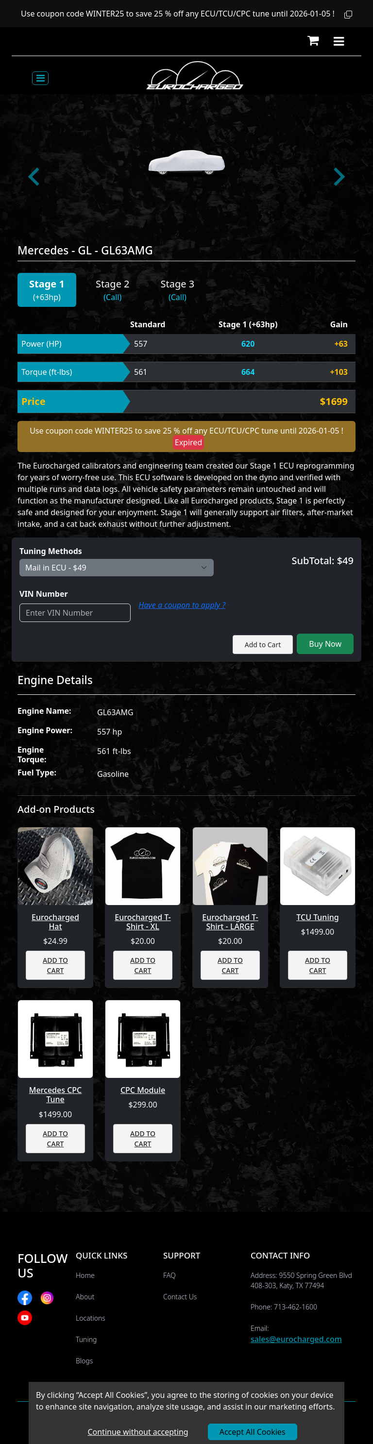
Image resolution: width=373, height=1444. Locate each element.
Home (85, 1275)
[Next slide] (338, 176)
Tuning (86, 1339)
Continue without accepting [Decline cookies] (137, 1432)
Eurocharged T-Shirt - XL (143, 922)
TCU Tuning (317, 917)
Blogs (84, 1360)
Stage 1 (47, 283)
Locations (90, 1318)
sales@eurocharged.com (296, 1339)
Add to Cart (263, 644)
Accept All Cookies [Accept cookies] (253, 1432)
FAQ (169, 1275)
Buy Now (325, 643)
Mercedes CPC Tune (55, 1095)
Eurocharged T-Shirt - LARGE (230, 922)
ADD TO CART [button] (55, 965)
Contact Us (180, 1296)
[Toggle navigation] (40, 78)
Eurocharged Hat (55, 922)
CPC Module (142, 1090)
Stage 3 (178, 283)
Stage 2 (113, 283)
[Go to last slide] (35, 176)
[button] (348, 14)
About (85, 1296)
